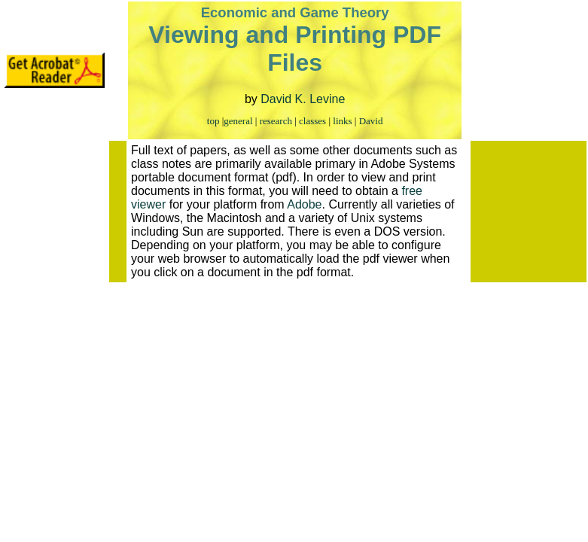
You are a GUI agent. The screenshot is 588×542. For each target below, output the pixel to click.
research (276, 120)
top (213, 120)
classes (312, 120)
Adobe (304, 204)
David (371, 120)
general (238, 120)
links (342, 120)
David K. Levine (302, 99)
